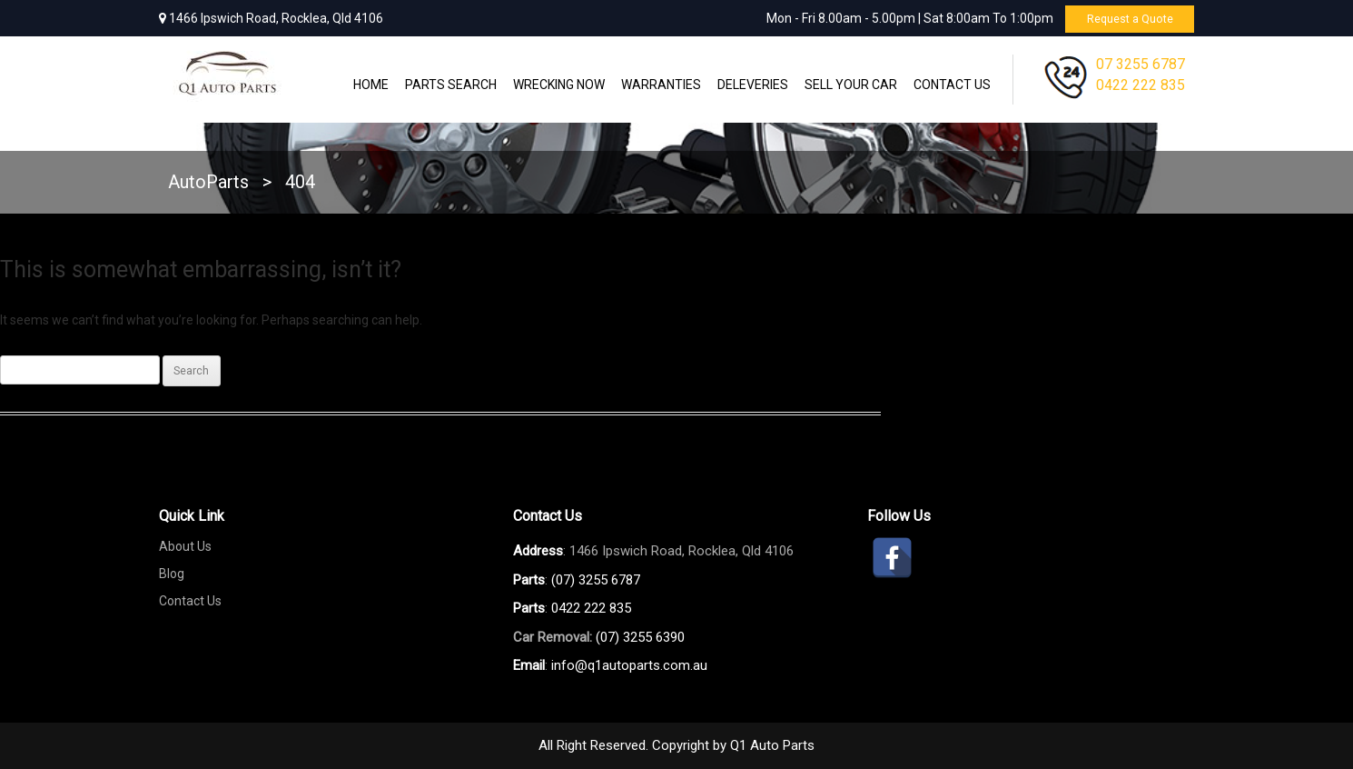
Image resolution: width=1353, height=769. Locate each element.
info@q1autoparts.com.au (629, 665)
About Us (185, 546)
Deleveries (752, 84)
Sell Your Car (851, 84)
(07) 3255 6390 (640, 637)
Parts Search (451, 84)
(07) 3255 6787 (595, 580)
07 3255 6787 (1140, 64)
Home (371, 84)
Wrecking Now (559, 84)
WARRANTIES (661, 84)
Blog (171, 573)
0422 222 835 (1140, 85)
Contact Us (952, 84)
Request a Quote (1123, 18)
